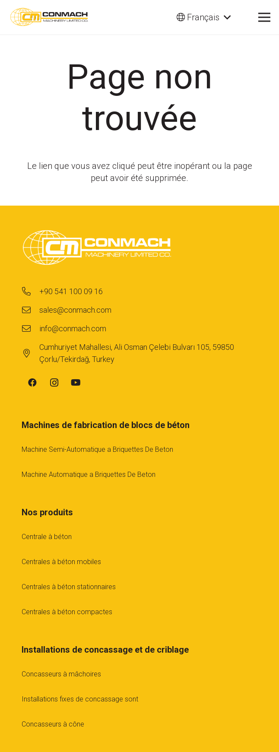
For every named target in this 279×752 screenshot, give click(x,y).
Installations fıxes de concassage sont (80, 699)
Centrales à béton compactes (67, 612)
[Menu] (264, 17)
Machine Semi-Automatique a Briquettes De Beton (97, 449)
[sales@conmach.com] (30, 310)
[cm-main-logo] (49, 17)
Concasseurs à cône (53, 724)
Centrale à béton (47, 537)
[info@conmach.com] (30, 329)
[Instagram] (54, 382)
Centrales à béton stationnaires (69, 587)
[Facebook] (32, 382)
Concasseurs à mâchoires (61, 674)
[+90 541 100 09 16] (30, 292)
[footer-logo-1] (139, 248)
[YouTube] (75, 382)
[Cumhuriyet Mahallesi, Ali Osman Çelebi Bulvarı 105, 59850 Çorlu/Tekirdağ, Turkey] (30, 353)
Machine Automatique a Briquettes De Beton (88, 474)
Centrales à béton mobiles (61, 562)
